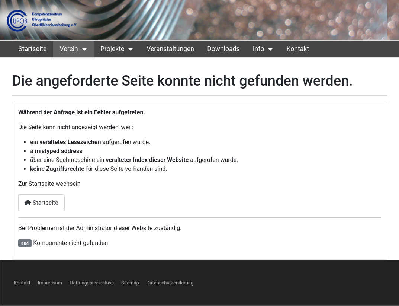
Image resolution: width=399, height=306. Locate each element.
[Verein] (82, 49)
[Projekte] (128, 49)
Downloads (223, 48)
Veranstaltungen (170, 48)
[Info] (268, 49)
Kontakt (297, 48)
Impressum (50, 283)
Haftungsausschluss (92, 283)
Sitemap (130, 283)
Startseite (33, 48)
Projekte (112, 48)
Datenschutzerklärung (170, 283)
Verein (68, 48)
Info (258, 48)
